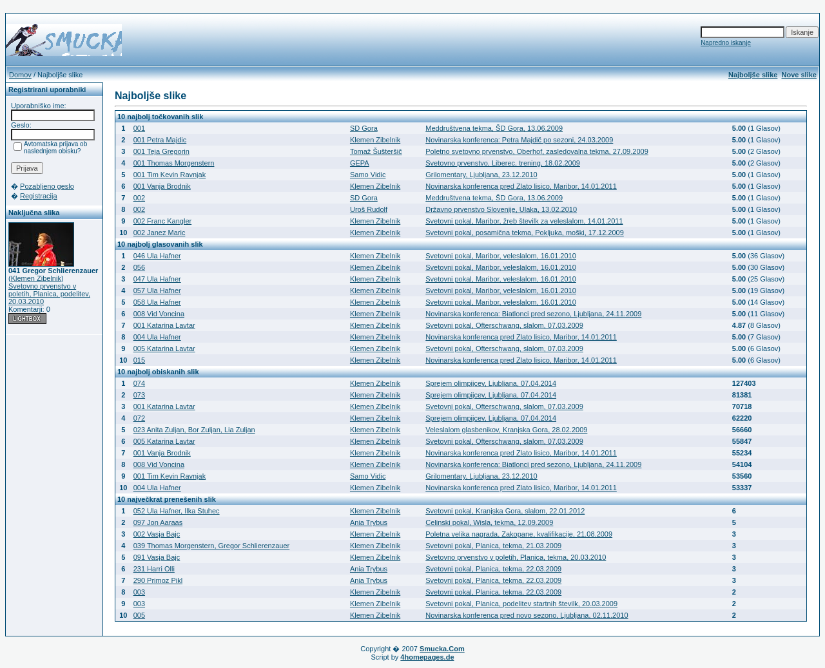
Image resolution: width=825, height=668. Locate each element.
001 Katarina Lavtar (164, 325)
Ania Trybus (368, 522)
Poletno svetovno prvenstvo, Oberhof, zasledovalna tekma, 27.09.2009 (536, 151)
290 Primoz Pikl (157, 580)
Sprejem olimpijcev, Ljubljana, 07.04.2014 (490, 383)
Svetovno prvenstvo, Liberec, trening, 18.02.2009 (502, 163)
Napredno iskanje (726, 42)
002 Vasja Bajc (156, 534)
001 (139, 128)
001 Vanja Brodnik (162, 186)
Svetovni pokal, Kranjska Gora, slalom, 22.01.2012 (505, 511)
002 (139, 198)
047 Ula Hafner (157, 279)
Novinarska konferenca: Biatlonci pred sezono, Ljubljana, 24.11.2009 (533, 314)
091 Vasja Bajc (156, 557)
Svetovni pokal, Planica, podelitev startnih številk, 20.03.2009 (521, 603)
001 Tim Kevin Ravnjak (169, 174)
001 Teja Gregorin (161, 151)
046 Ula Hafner (157, 256)
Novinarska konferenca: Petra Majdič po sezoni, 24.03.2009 (519, 140)
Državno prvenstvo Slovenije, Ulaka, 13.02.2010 (501, 209)
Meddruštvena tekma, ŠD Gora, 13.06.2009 (494, 128)
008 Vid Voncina (158, 314)
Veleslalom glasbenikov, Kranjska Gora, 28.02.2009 (506, 430)
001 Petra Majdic (160, 140)
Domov (20, 75)
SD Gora (364, 128)
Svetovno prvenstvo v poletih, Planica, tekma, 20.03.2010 (515, 557)
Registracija (38, 196)
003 (139, 592)
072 (139, 418)
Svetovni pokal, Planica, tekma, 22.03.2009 (493, 569)
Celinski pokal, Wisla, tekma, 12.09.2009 (489, 522)
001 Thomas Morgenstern (174, 163)
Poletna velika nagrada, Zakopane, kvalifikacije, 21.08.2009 (518, 534)
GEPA (359, 163)
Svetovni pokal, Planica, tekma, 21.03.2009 (493, 545)
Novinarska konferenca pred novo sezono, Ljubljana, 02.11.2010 (526, 615)
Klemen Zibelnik (36, 278)
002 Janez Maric (159, 232)
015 (139, 360)
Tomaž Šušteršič (376, 151)
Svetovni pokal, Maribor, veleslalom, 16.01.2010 (500, 256)
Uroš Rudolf (368, 209)
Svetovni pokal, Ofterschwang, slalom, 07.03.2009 (504, 325)
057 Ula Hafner (157, 290)
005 (139, 615)
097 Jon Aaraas (157, 522)
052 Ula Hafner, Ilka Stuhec (176, 511)
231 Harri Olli (154, 569)
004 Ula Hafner (157, 337)
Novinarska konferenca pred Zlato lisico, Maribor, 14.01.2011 (521, 186)
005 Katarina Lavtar (164, 348)
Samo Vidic (367, 174)
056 (139, 267)
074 (139, 383)
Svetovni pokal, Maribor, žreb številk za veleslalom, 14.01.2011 (524, 221)
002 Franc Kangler (162, 221)
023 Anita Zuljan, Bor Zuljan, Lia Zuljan (194, 430)
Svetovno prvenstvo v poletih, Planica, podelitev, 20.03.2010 (49, 293)
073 (139, 395)
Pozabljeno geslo (47, 186)
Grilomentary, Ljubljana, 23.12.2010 (481, 174)
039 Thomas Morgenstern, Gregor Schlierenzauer (211, 545)
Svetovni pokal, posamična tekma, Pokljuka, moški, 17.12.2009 (524, 232)
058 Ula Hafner (157, 302)
